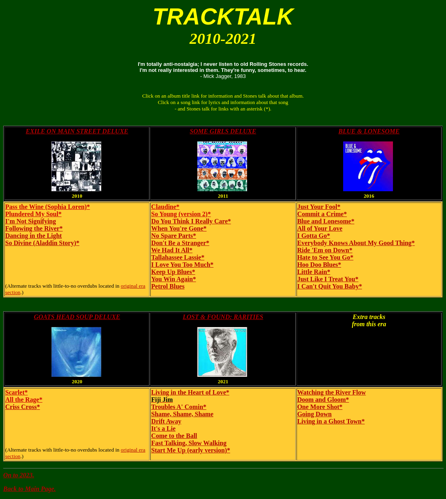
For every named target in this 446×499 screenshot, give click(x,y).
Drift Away (166, 421)
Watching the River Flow (331, 392)
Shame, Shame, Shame (182, 414)
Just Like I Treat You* (327, 279)
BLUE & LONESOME (368, 131)
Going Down (314, 414)
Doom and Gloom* (323, 399)
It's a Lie (163, 428)
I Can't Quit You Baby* (329, 286)
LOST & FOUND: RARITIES (223, 316)
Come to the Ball (174, 435)
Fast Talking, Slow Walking (188, 443)
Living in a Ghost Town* (331, 421)
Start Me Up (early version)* (190, 450)
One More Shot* (320, 406)
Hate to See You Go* (325, 257)
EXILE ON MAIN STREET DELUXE (77, 131)
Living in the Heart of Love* (190, 392)
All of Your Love (319, 228)
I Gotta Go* (313, 235)
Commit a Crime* (322, 214)
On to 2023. (18, 475)
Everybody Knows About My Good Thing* (356, 242)
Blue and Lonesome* (325, 221)
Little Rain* (313, 271)
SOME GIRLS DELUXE (223, 131)
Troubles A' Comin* (178, 406)
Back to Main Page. (29, 488)
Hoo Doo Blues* (319, 264)
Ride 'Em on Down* (324, 250)
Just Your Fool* (319, 206)
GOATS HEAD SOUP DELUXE (77, 316)
